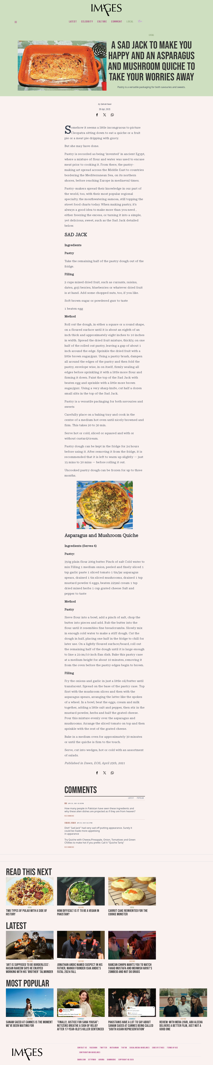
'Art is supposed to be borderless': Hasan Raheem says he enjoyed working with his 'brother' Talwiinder (29, 968)
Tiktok (124, 1047)
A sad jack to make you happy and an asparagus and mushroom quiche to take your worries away (151, 61)
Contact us (82, 1047)
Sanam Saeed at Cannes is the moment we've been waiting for (29, 1024)
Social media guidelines (139, 1047)
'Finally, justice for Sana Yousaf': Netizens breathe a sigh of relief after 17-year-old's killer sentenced (80, 1025)
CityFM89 (92, 1059)
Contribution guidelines (89, 1052)
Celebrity (87, 21)
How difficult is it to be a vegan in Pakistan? (78, 912)
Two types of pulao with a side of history (26, 912)
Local (130, 21)
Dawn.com (81, 1059)
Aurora (101, 1059)
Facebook (93, 1047)
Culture (102, 21)
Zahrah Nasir (106, 104)
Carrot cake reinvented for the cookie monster (128, 912)
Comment (116, 21)
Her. (140, 21)
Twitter (103, 1047)
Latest (73, 21)
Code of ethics (158, 1047)
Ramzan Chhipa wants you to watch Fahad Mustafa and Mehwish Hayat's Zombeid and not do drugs (130, 968)
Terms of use (172, 1047)
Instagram (114, 1047)
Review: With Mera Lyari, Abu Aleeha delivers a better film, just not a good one (181, 1025)
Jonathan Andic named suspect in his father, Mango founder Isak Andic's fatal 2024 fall (80, 968)
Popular (140, 798)
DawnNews (111, 1059)
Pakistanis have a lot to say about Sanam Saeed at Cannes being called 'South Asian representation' (130, 1025)
